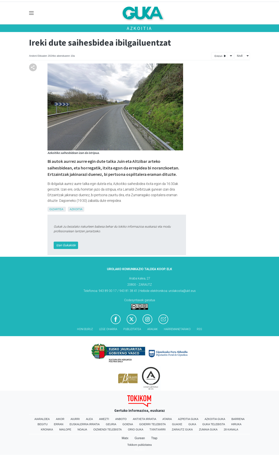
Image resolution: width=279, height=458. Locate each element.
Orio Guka (135, 429)
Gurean (140, 438)
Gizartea (56, 209)
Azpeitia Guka (188, 419)
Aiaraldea (42, 419)
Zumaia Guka (208, 429)
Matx (125, 438)
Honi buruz (85, 329)
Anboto (121, 419)
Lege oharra (108, 329)
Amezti (104, 419)
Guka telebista (213, 424)
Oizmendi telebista (107, 429)
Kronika (47, 429)
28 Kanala (231, 429)
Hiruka (236, 424)
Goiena (127, 424)
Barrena (238, 419)
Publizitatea (132, 329)
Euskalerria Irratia (85, 424)
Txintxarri (158, 429)
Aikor (60, 419)
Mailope (65, 429)
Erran (58, 424)
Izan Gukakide (66, 245)
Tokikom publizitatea (139, 444)
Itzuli (240, 55)
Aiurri (75, 419)
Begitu (43, 424)
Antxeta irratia (144, 419)
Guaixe (177, 424)
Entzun (220, 55)
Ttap (154, 438)
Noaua (82, 429)
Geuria (111, 424)
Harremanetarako (177, 329)
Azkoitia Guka (215, 419)
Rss (199, 329)
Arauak (152, 329)
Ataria (167, 419)
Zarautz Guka (182, 429)
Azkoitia (139, 28)
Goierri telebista (152, 424)
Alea (89, 419)
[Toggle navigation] (31, 13)
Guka (192, 424)
